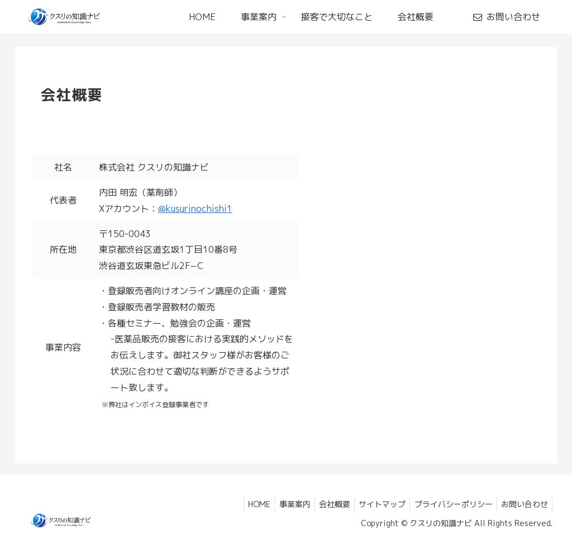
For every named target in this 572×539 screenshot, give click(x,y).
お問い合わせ (522, 504)
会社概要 (323, 504)
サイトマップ (374, 504)
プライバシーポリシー (448, 504)
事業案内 (280, 504)
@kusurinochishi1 (195, 208)
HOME (242, 504)
